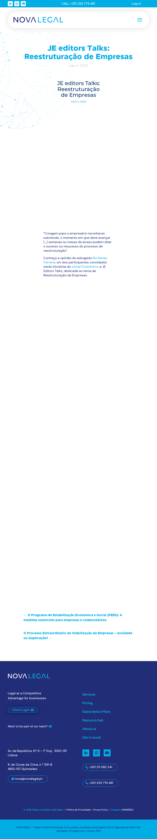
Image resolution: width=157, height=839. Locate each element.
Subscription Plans (96, 712)
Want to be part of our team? (27, 726)
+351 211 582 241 (100, 767)
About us (89, 729)
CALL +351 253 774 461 (78, 3)
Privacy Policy (101, 809)
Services (88, 695)
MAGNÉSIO (127, 809)
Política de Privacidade (78, 809)
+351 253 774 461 (101, 783)
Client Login (21, 710)
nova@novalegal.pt (29, 779)
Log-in (136, 3)
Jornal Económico (85, 266)
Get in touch (91, 738)
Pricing (87, 703)
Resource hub (92, 720)
